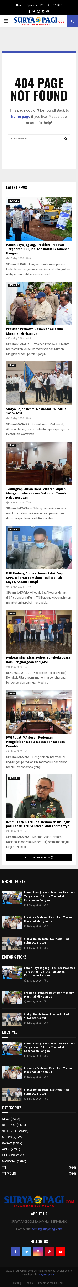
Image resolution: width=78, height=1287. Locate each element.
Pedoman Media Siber (50, 1283)
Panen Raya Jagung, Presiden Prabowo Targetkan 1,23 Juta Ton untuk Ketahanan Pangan (37, 249)
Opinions (32, 5)
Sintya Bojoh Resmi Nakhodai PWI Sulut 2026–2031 (36, 411)
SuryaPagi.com (47, 1274)
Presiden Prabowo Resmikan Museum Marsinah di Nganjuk (34, 331)
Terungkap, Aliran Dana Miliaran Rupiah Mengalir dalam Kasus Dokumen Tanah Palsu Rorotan (36, 493)
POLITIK (44, 5)
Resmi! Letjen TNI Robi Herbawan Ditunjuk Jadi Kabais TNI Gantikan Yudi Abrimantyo (38, 824)
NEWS (12, 365)
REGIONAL (9, 1125)
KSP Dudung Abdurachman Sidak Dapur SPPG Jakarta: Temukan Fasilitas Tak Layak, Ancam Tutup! (36, 578)
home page (20, 116)
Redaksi (29, 1283)
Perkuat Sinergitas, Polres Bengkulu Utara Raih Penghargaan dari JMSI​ (38, 660)
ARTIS (6, 1149)
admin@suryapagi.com (47, 1229)
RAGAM (7, 1143)
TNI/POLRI (9, 1173)
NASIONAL (9, 1161)
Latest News (16, 187)
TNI (4, 1167)
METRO (7, 1137)
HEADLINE (14, 201)
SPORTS (57, 5)
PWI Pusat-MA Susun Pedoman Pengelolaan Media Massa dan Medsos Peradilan (35, 742)
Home (19, 5)
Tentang (16, 1283)
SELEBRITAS (10, 1131)
